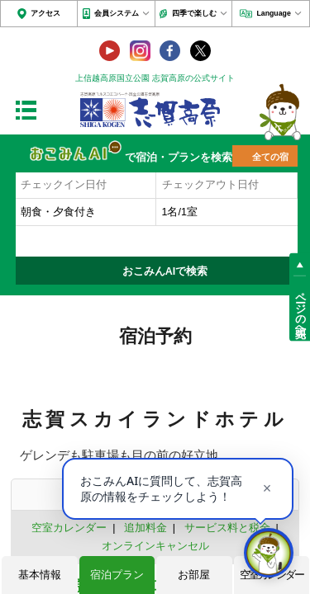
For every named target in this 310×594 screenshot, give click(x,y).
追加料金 (145, 528)
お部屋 (194, 574)
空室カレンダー (69, 528)
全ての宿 (270, 157)
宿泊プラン (117, 574)
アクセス (45, 13)
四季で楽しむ (194, 13)
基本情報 (39, 574)
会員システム (116, 13)
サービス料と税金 (227, 528)
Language (273, 13)
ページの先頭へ (300, 308)
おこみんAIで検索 (165, 271)
